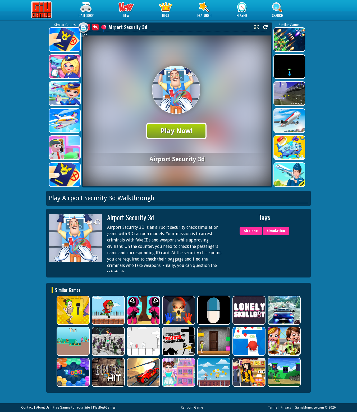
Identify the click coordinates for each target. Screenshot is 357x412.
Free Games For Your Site (71, 407)
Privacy (286, 407)
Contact (27, 407)
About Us (42, 407)
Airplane (251, 231)
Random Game (192, 407)
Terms (272, 407)
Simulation (276, 231)
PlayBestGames (104, 407)
